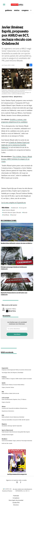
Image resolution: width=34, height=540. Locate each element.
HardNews (6, 215)
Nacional (13, 215)
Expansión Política (11, 309)
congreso (25, 10)
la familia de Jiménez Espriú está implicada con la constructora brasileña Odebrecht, (15, 145)
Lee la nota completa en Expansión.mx (13, 202)
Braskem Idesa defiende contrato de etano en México (16, 243)
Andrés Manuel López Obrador (12, 212)
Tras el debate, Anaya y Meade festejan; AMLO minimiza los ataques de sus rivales (16, 159)
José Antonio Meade (9, 210)
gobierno (8, 10)
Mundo (25, 212)
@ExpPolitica (18, 96)
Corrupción (23, 208)
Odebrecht (15, 208)
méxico (16, 10)
